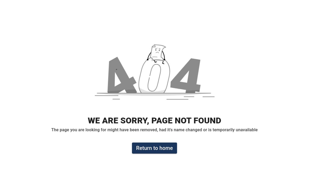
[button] (155, 74)
